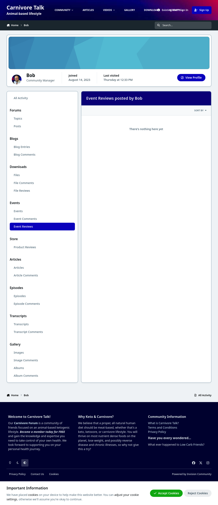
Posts (17, 126)
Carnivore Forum (26, 423)
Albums (19, 368)
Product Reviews (25, 247)
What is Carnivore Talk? (163, 423)
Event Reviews (23, 226)
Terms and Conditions (162, 427)
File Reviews (22, 191)
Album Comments (26, 376)
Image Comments (26, 360)
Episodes (20, 296)
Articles (19, 268)
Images (19, 352)
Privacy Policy (157, 432)
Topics (18, 118)
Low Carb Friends (191, 444)
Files (17, 175)
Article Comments (26, 275)
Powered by (191, 474)
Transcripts (21, 324)
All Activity (21, 98)
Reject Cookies (198, 493)
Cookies (54, 474)
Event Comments (25, 219)
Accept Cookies (166, 493)
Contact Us (37, 474)
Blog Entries (22, 147)
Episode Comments (27, 304)
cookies (33, 495)
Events (18, 211)
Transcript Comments (28, 332)
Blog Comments (25, 154)
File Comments (24, 183)
